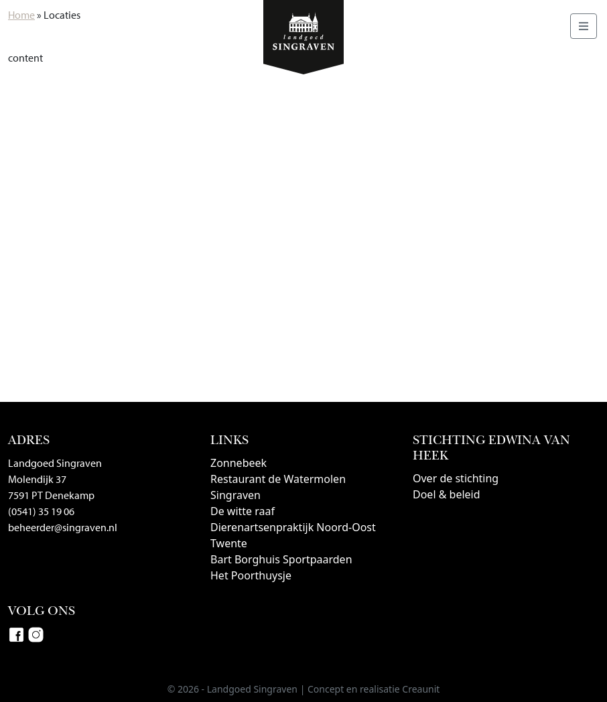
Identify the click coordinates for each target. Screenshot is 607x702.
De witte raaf (242, 511)
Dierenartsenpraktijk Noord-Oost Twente (293, 535)
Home (21, 14)
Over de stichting (455, 478)
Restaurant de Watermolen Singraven (278, 487)
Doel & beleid (446, 494)
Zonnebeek (238, 462)
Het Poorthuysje (250, 575)
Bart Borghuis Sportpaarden (281, 559)
